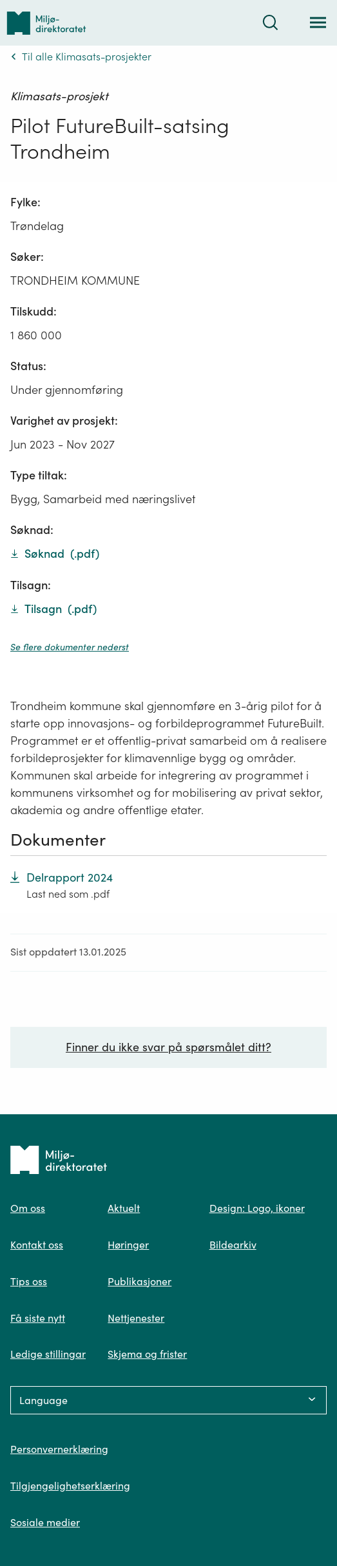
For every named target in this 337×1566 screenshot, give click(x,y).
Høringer (128, 1244)
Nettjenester (136, 1318)
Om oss (27, 1208)
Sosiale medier (45, 1522)
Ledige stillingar (48, 1354)
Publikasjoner (139, 1281)
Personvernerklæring (59, 1449)
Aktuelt (124, 1208)
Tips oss (28, 1281)
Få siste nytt (37, 1318)
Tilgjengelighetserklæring (70, 1485)
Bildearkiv (232, 1244)
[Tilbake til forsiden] (46, 23)
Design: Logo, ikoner (257, 1208)
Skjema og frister (147, 1354)
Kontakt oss (36, 1244)
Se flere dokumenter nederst (69, 647)
